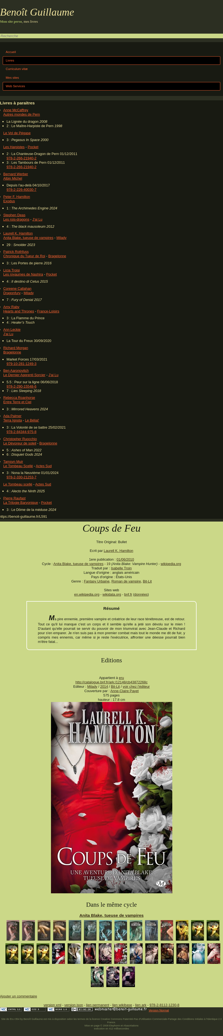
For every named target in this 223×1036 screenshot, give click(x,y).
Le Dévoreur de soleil (19, 443)
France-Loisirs (48, 311)
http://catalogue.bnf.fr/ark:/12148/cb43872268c (112, 682)
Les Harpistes (14, 147)
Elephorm (114, 1025)
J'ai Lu (37, 219)
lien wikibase (122, 1005)
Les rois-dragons (16, 219)
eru (121, 678)
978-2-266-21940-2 (22, 158)
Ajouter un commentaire (18, 996)
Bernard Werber (15, 174)
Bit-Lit (147, 581)
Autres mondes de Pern (21, 114)
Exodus (9, 201)
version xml (52, 1005)
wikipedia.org (171, 564)
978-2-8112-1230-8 (164, 1005)
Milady (61, 238)
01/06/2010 (125, 559)
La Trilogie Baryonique (20, 503)
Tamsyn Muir (13, 462)
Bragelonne (57, 256)
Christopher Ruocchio (20, 439)
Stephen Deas (14, 215)
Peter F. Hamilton (16, 197)
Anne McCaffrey (15, 110)
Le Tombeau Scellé (18, 466)
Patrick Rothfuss (16, 252)
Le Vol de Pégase (17, 133)
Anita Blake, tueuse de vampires (28, 238)
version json (73, 1005)
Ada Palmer (12, 416)
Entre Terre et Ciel (17, 402)
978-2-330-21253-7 (22, 477)
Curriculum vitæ (17, 69)
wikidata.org (112, 594)
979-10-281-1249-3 (22, 364)
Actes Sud (44, 466)
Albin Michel (12, 178)
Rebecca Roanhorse (19, 398)
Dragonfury (11, 293)
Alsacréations (130, 1025)
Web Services (15, 86)
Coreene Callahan (17, 288)
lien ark (140, 1005)
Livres (10, 60)
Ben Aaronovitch (16, 370)
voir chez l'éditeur (136, 686)
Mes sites (12, 77)
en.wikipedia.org (86, 594)
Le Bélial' (32, 420)
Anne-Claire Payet (124, 691)
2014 (104, 686)
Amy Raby (11, 307)
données (141, 594)
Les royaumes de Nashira (23, 274)
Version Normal (159, 1010)
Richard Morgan (15, 348)
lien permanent (97, 1005)
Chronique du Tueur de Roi (24, 256)
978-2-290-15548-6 (22, 386)
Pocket (33, 147)
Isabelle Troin (121, 568)
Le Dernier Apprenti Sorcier (24, 375)
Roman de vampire (126, 581)
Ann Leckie (11, 329)
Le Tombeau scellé (17, 484)
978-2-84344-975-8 (22, 432)
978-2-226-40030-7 (22, 190)
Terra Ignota (12, 420)
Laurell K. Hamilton (18, 233)
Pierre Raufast (14, 498)
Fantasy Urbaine (97, 581)
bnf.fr (128, 594)
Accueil (11, 52)
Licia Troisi (11, 270)
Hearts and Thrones (18, 311)
